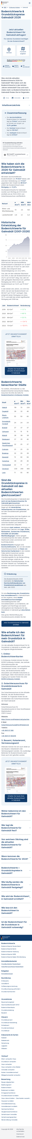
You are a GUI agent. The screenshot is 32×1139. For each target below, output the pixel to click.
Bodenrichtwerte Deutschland (11, 946)
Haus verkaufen (6, 1064)
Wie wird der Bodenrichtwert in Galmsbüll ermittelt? (16, 897)
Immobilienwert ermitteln (9, 1106)
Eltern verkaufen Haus (8, 1059)
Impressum (20, 1134)
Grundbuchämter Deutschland (10, 964)
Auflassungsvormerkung (9, 986)
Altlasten (4, 1048)
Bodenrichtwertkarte (8, 1007)
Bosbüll (4, 428)
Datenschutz (20, 1136)
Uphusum (5, 431)
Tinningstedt (6, 465)
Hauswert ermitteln (7, 1101)
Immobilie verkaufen (8, 1070)
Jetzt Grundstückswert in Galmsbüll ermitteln (16, 624)
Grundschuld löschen (8, 991)
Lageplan (4, 1046)
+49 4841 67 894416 (8, 736)
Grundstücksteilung (7, 1010)
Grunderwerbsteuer (7, 1028)
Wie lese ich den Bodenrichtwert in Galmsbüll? (16, 910)
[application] (16, 246)
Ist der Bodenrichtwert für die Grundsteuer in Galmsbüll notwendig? (16, 925)
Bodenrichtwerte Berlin (8, 949)
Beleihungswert (6, 1085)
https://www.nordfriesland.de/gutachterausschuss (16, 719)
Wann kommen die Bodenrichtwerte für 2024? (16, 857)
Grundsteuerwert (6, 1020)
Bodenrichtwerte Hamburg (10, 951)
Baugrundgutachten (7, 1082)
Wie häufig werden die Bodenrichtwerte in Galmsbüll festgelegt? (16, 885)
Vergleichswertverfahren (9, 1112)
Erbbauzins (5, 981)
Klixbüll (4, 435)
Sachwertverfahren (7, 1109)
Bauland (4, 1013)
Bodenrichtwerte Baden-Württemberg (13, 957)
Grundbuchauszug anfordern (10, 989)
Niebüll (4, 407)
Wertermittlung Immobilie (9, 1120)
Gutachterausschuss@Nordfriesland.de (15, 725)
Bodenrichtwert (6, 1087)
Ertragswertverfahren (8, 1093)
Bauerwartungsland (7, 1002)
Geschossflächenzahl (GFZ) (10, 1005)
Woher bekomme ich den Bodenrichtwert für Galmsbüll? (16, 814)
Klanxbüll (5, 457)
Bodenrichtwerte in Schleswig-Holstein (15, 395)
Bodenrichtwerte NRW (8, 954)
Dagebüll (5, 411)
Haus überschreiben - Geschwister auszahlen (16, 1098)
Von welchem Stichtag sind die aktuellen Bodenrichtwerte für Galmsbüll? (16, 843)
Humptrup (5, 461)
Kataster (4, 1038)
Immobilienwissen (7, 974)
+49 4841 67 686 (7, 730)
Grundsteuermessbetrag (9, 1022)
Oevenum (5, 469)
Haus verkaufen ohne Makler (10, 1067)
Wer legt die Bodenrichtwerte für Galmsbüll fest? (16, 828)
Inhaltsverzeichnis (16, 105)
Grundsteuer (5, 1031)
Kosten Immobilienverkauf (9, 1072)
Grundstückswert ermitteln (10, 1095)
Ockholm (5, 449)
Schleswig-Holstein (14, 7)
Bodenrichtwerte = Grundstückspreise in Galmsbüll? (16, 870)
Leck (4, 472)
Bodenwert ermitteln (7, 1090)
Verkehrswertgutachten (9, 1117)
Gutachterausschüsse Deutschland (12, 967)
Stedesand (6, 439)
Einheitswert (5, 1025)
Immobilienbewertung (8, 1104)
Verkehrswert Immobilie (9, 1114)
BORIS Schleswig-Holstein (10, 679)
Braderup (5, 453)
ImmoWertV (5, 983)
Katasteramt (5, 1040)
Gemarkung (5, 1043)
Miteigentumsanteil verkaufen (10, 1075)
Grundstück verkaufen (8, 1061)
